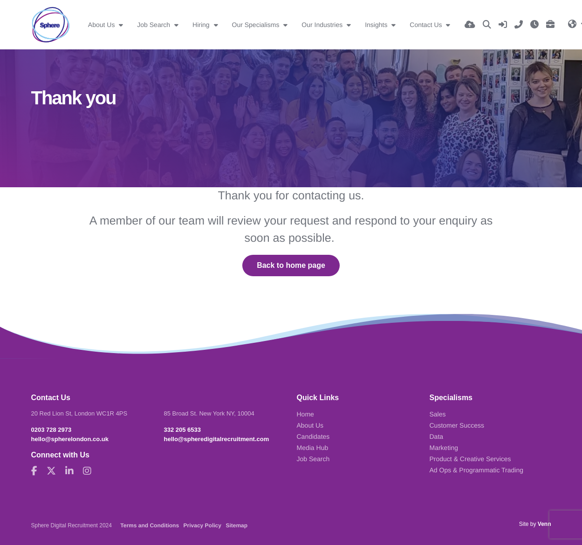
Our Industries (322, 24)
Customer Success (457, 425)
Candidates (313, 436)
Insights (377, 24)
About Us (102, 24)
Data (437, 436)
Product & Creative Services (470, 459)
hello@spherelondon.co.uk (70, 439)
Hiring (201, 24)
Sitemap (236, 525)
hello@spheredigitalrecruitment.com (216, 439)
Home (305, 414)
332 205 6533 (182, 429)
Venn (544, 524)
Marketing (444, 447)
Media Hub (313, 447)
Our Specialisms (256, 24)
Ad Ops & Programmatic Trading (477, 470)
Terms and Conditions (149, 525)
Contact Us (427, 24)
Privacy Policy (202, 525)
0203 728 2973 (51, 429)
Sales (438, 414)
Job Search (154, 24)
